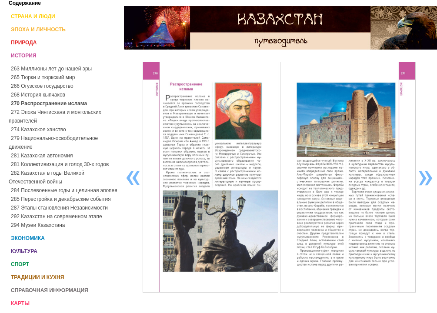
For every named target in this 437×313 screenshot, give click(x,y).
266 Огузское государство (42, 86)
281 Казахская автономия (42, 156)
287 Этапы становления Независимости (59, 208)
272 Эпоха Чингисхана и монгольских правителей (55, 116)
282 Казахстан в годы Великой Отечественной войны (46, 177)
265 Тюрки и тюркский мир (43, 77)
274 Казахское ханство (38, 130)
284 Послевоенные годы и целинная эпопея (64, 190)
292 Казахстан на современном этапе (56, 216)
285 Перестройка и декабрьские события (61, 199)
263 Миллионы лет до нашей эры (51, 69)
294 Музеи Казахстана (38, 225)
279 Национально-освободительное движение (53, 142)
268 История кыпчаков (38, 95)
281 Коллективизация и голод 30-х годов (60, 164)
